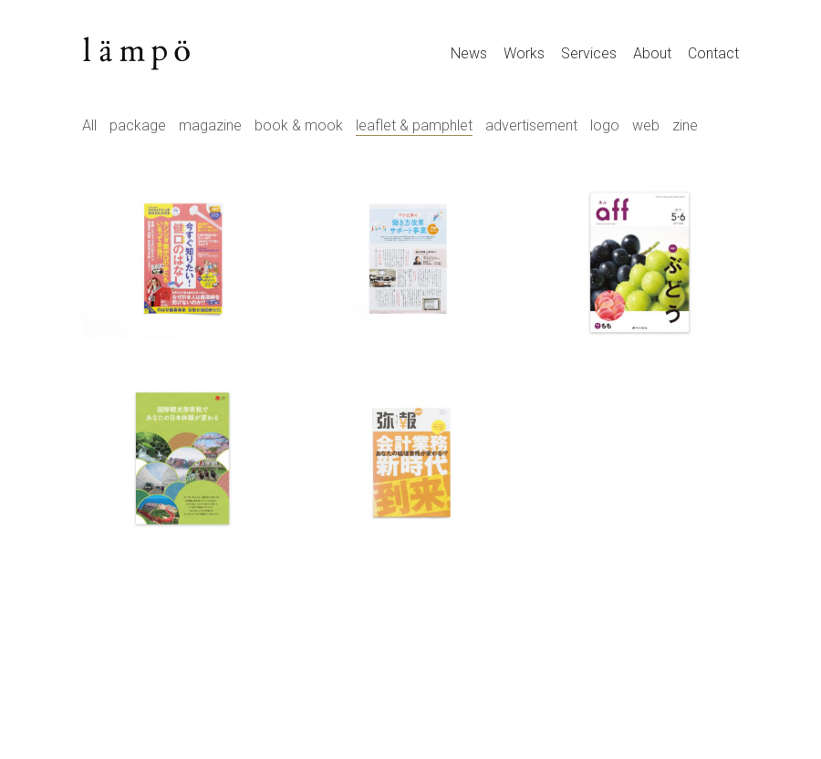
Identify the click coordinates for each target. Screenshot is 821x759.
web (646, 125)
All (89, 125)
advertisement (531, 125)
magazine (210, 125)
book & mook (299, 125)
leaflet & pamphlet (414, 125)
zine (685, 125)
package (137, 125)
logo (604, 125)
